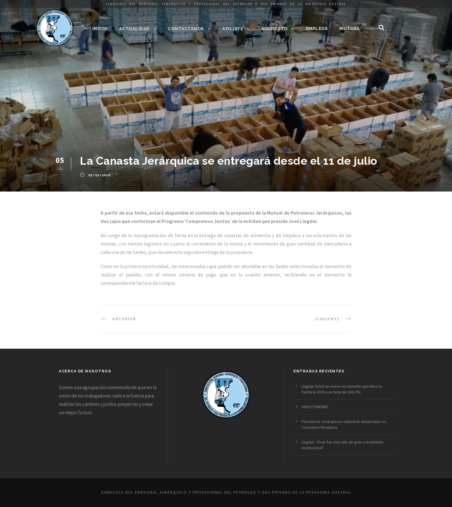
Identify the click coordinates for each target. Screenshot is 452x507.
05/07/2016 (99, 175)
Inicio (100, 28)
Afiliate (232, 28)
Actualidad (134, 28)
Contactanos (186, 28)
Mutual (349, 28)
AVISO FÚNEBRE (315, 406)
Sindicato (274, 28)
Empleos (317, 28)
